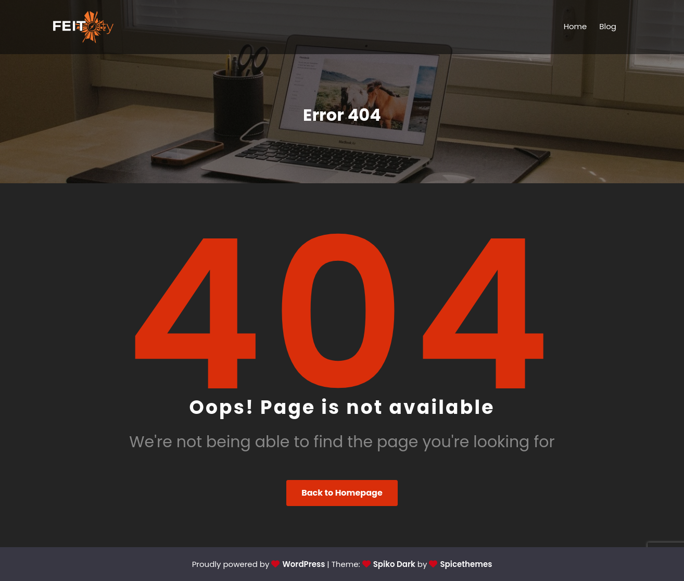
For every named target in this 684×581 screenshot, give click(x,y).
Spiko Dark (394, 564)
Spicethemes (466, 564)
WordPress (303, 564)
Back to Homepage (342, 493)
